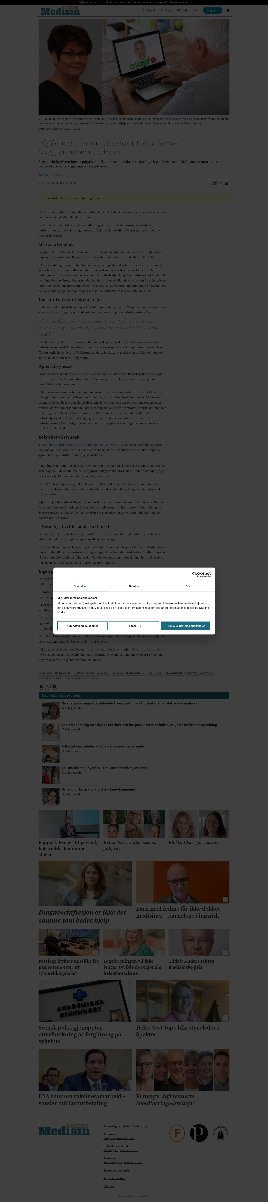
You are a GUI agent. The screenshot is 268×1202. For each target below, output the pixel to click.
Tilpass (134, 625)
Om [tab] (188, 586)
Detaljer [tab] (134, 586)
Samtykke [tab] (80, 586)
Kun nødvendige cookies (82, 625)
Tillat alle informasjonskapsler (185, 625)
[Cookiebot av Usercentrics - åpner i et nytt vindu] (195, 574)
